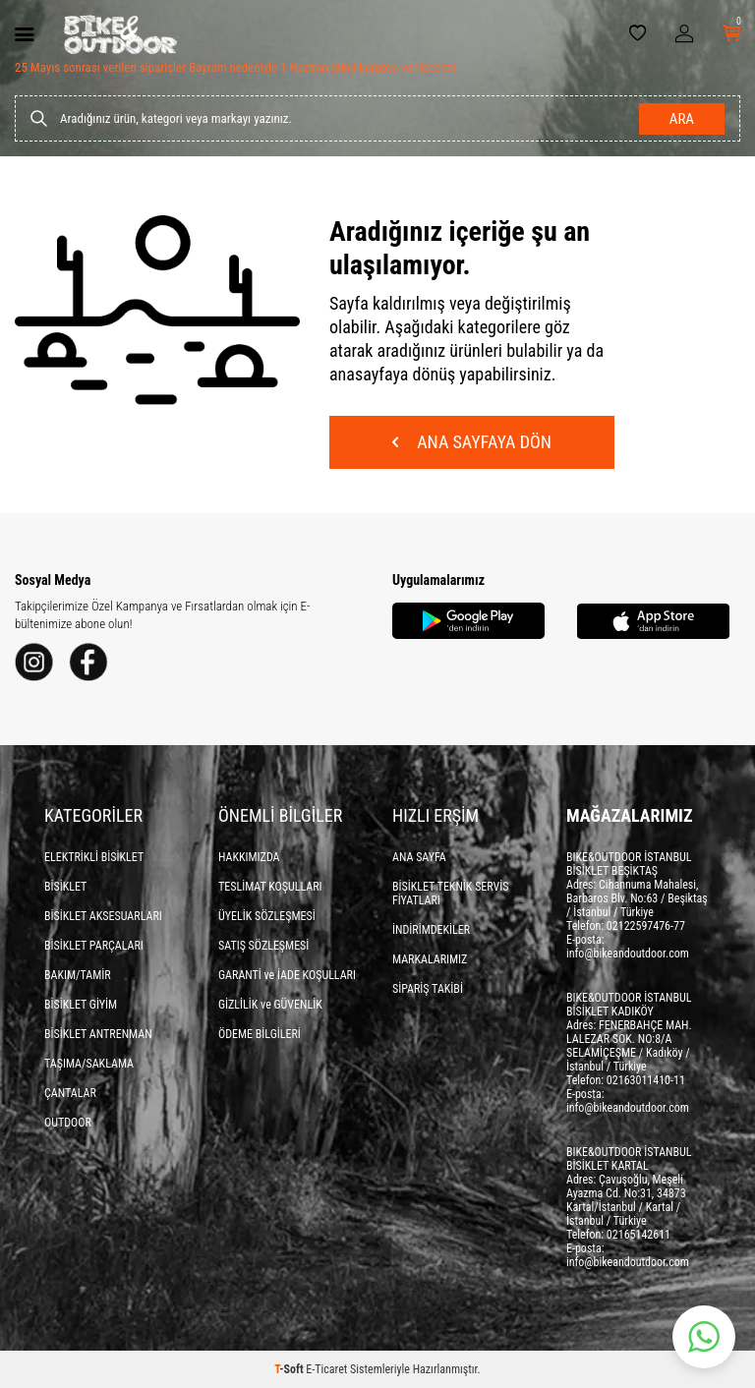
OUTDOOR (67, 1122)
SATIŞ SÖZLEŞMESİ (263, 946)
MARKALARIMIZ (429, 959)
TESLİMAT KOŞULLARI (270, 887)
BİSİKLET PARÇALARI (94, 946)
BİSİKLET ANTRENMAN (98, 1034)
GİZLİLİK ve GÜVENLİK (270, 1005)
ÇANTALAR (70, 1093)
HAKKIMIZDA (249, 857)
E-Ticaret (326, 1369)
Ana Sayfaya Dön (472, 442)
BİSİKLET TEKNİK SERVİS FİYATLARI (450, 893)
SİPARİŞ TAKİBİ (427, 989)
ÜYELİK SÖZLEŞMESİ (267, 916)
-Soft (290, 1369)
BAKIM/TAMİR (77, 975)
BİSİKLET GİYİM (80, 1005)
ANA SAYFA (419, 857)
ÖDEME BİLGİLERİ (259, 1034)
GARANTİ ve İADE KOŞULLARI (287, 975)
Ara (681, 119)
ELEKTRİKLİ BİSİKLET (94, 857)
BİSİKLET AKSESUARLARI (103, 916)
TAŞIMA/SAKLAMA (89, 1063)
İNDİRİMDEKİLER (431, 930)
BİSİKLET (65, 887)
